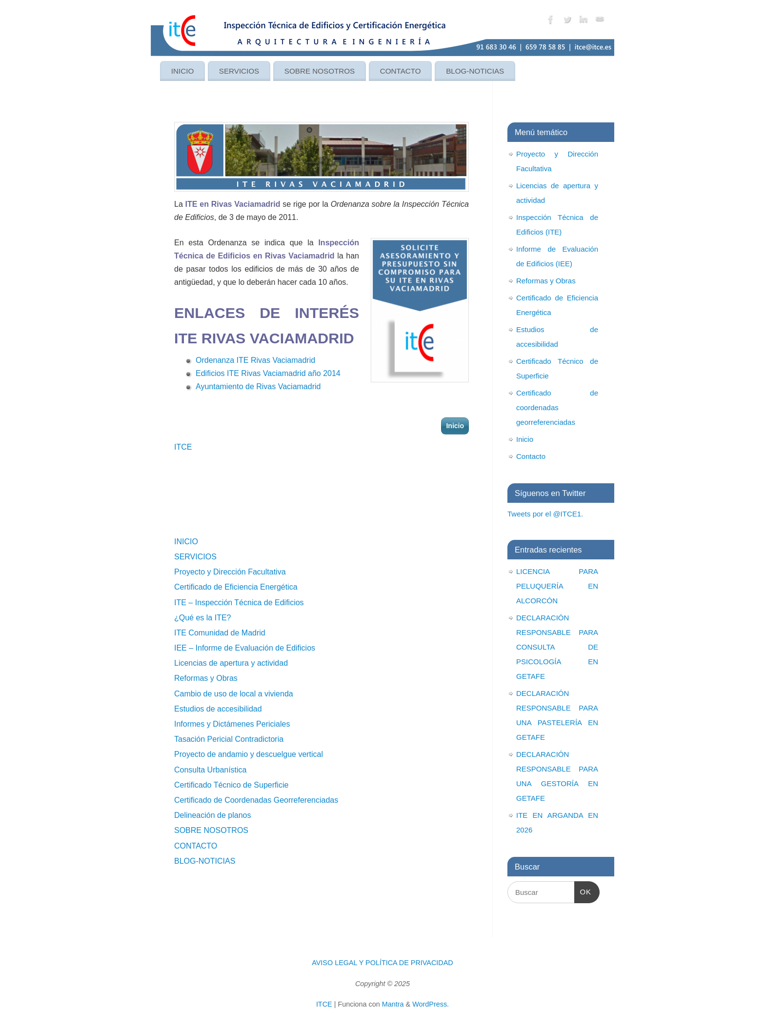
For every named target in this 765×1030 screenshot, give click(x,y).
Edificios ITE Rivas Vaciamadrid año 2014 (268, 373)
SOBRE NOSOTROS (319, 71)
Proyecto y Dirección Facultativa (230, 572)
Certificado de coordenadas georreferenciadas (557, 407)
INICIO (182, 71)
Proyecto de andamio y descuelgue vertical (248, 754)
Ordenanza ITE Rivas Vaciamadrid (255, 360)
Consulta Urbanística (210, 770)
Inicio (455, 426)
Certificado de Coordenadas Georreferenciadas (256, 800)
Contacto (530, 456)
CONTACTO (400, 71)
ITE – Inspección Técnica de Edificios (239, 602)
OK (583, 890)
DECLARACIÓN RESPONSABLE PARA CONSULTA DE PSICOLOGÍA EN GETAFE (557, 647)
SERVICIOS (239, 71)
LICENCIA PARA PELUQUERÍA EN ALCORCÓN (557, 586)
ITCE (183, 447)
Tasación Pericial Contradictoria (228, 739)
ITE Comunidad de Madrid (219, 633)
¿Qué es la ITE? (202, 618)
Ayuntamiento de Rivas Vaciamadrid (258, 386)
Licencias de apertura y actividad (231, 663)
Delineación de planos (212, 815)
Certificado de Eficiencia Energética (236, 587)
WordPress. (430, 1004)
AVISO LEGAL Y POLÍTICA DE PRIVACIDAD (382, 963)
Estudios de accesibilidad (218, 709)
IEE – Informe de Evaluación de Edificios (244, 648)
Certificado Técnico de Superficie (231, 785)
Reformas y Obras (206, 678)
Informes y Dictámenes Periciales (232, 724)
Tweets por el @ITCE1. (545, 514)
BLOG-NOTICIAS (475, 71)
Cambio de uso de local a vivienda (233, 694)
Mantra (393, 1004)
